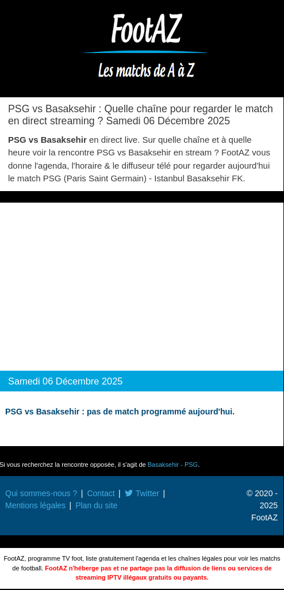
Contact (100, 493)
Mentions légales (35, 505)
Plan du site (96, 505)
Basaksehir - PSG (173, 464)
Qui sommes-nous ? (41, 493)
